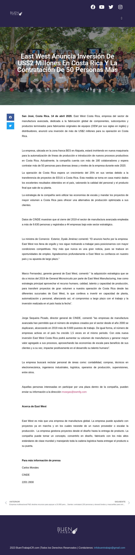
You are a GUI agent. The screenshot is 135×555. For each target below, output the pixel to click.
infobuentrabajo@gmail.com (109, 547)
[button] (121, 18)
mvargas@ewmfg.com (74, 392)
